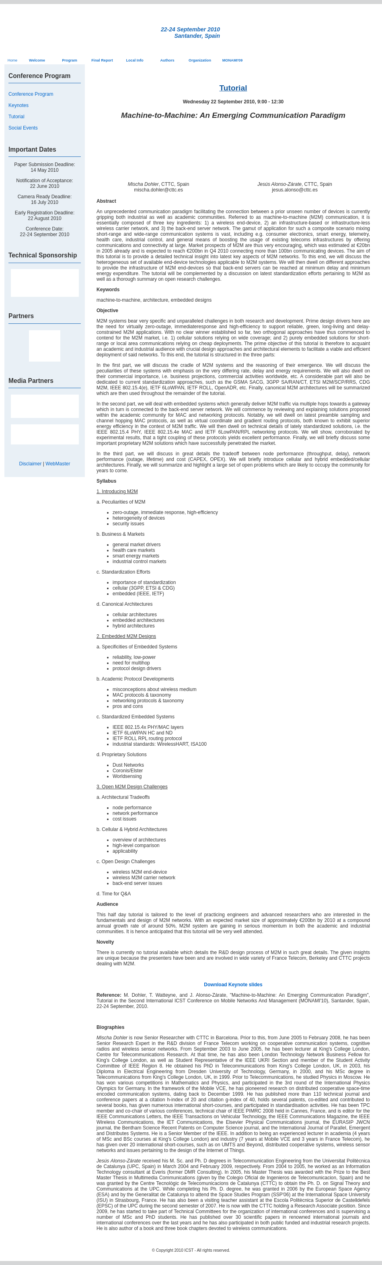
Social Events (23, 128)
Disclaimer (30, 464)
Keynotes (18, 105)
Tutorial (16, 116)
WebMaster (57, 464)
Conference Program (30, 94)
